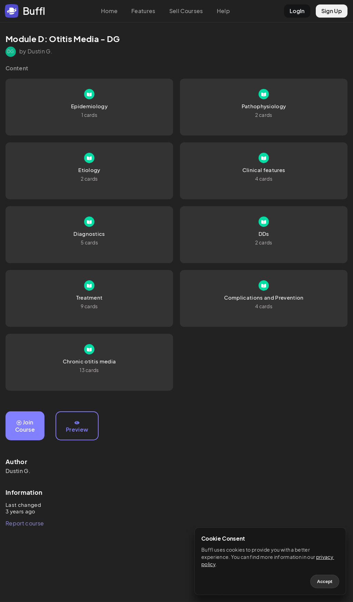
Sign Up (331, 10)
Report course (25, 523)
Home (109, 10)
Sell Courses (186, 10)
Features (143, 10)
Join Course (25, 426)
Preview (77, 426)
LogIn (297, 10)
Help (223, 10)
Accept (324, 581)
